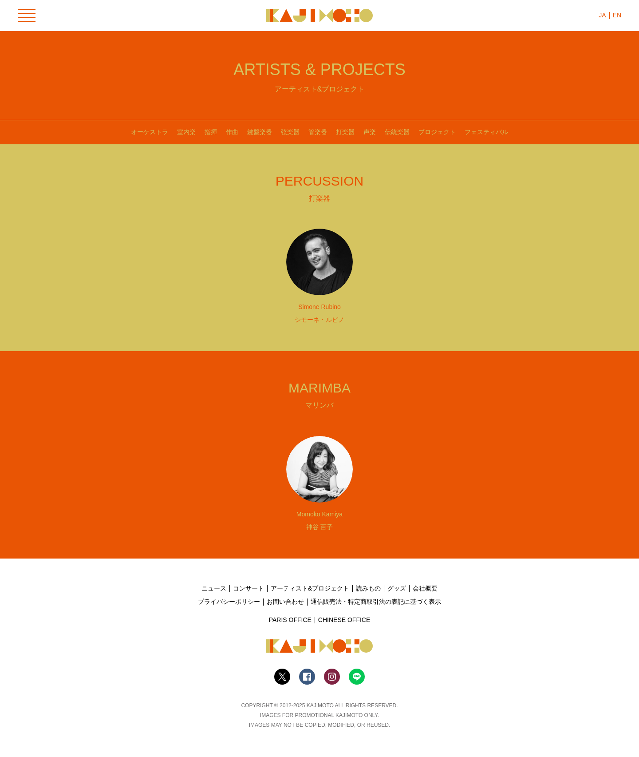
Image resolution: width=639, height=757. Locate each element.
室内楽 (186, 131)
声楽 (369, 131)
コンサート (248, 588)
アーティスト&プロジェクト (310, 588)
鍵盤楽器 (259, 131)
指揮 (211, 131)
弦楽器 (290, 131)
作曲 (232, 131)
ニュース (213, 588)
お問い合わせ (285, 601)
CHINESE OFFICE (344, 619)
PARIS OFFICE (290, 619)
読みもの (368, 588)
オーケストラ (149, 131)
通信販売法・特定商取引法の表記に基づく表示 (376, 601)
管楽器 (317, 131)
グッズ (396, 588)
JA (602, 15)
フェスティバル (486, 131)
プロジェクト (437, 131)
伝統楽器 (397, 131)
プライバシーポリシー (229, 601)
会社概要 (425, 588)
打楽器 (345, 131)
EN (617, 15)
